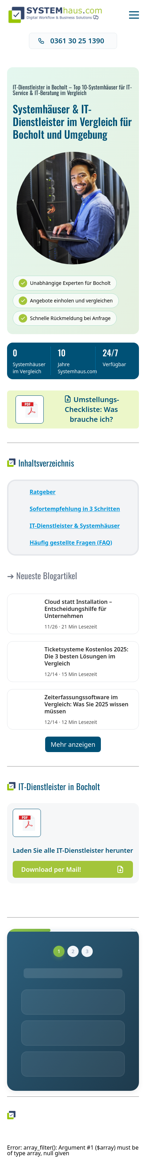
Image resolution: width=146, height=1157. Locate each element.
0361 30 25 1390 (71, 40)
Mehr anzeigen (73, 744)
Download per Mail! (72, 869)
